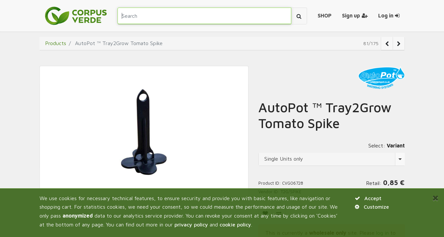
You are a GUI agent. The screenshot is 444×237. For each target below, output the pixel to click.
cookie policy (235, 224)
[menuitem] (324, 16)
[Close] (435, 198)
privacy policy (191, 224)
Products (55, 43)
